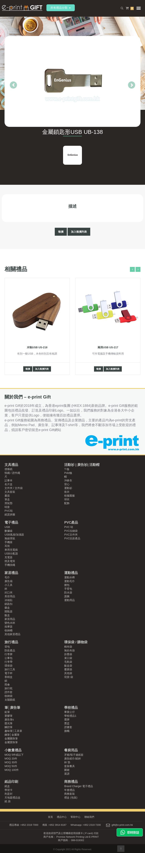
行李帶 (8, 661)
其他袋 (68, 673)
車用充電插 (11, 549)
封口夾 (8, 592)
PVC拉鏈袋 (71, 530)
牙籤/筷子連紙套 (73, 754)
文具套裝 (10, 491)
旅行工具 (10, 669)
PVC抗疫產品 (72, 538)
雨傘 (7, 684)
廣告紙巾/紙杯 (72, 758)
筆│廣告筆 (12, 708)
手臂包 (68, 588)
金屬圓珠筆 (11, 738)
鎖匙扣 (8, 603)
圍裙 (66, 769)
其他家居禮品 (12, 634)
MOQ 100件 (12, 769)
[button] (8, 81)
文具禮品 (11, 465)
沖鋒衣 (68, 480)
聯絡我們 (90, 816)
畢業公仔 (69, 711)
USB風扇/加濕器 (14, 534)
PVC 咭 (68, 527)
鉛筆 (7, 711)
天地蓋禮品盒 (12, 797)
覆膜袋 (68, 669)
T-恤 (66, 469)
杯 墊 (67, 762)
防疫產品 (10, 650)
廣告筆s (9, 719)
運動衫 (68, 488)
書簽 (7, 495)
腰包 (66, 584)
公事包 (8, 658)
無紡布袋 (69, 650)
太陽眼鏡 (10, 699)
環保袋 (8, 665)
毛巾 (7, 577)
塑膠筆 (8, 715)
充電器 (8, 557)
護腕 (66, 596)
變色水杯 (10, 622)
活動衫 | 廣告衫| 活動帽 (81, 465)
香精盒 (8, 676)
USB (7, 527)
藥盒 (7, 607)
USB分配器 (11, 553)
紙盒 (7, 786)
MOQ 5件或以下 (14, 754)
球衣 (66, 499)
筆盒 (7, 499)
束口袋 (68, 658)
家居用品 (10, 619)
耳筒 (7, 545)
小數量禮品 (13, 750)
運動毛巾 (69, 581)
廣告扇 (8, 581)
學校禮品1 (70, 715)
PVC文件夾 (71, 534)
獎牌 (66, 719)
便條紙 (8, 469)
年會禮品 (69, 789)
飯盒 (7, 615)
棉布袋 (68, 646)
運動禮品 (71, 573)
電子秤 (8, 673)
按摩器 (8, 626)
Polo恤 (68, 472)
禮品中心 (61, 816)
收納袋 (8, 695)
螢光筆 (8, 723)
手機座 (8, 542)
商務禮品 (71, 782)
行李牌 (8, 654)
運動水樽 (69, 577)
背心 (66, 484)
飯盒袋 (68, 665)
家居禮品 (11, 573)
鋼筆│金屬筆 (12, 734)
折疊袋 (68, 654)
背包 (7, 646)
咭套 (7, 506)
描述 (72, 206)
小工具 (8, 584)
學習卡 (8, 789)
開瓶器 (8, 611)
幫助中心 (75, 816)
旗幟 (66, 730)
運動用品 (69, 600)
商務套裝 (69, 793)
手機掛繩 (10, 564)
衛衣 (66, 491)
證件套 (8, 692)
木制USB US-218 (37, 347)
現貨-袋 (68, 676)
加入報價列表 (79, 231)
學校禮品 (71, 708)
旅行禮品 (11, 642)
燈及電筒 (10, 561)
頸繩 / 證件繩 (12, 472)
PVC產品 (71, 522)
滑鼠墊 (8, 503)
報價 (60, 231)
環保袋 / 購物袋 (75, 642)
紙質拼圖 (10, 514)
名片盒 (8, 484)
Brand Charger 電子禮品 (78, 786)
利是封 (8, 793)
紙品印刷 (11, 782)
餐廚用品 (71, 750)
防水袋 (68, 592)
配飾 (66, 503)
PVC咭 (9, 510)
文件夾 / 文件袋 (14, 488)
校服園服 (69, 495)
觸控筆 (8, 727)
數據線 (8, 530)
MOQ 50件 (11, 766)
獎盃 (66, 723)
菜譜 (66, 773)
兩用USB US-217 (108, 347)
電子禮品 (11, 522)
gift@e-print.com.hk (122, 824)
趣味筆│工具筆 (13, 730)
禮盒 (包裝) (70, 797)
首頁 (49, 816)
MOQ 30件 (11, 762)
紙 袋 (8, 801)
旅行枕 (8, 688)
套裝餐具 (69, 766)
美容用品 (10, 596)
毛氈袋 (68, 661)
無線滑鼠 (10, 538)
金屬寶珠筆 (11, 742)
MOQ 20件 (11, 758)
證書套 (68, 727)
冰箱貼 (8, 600)
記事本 (8, 480)
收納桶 (8, 630)
